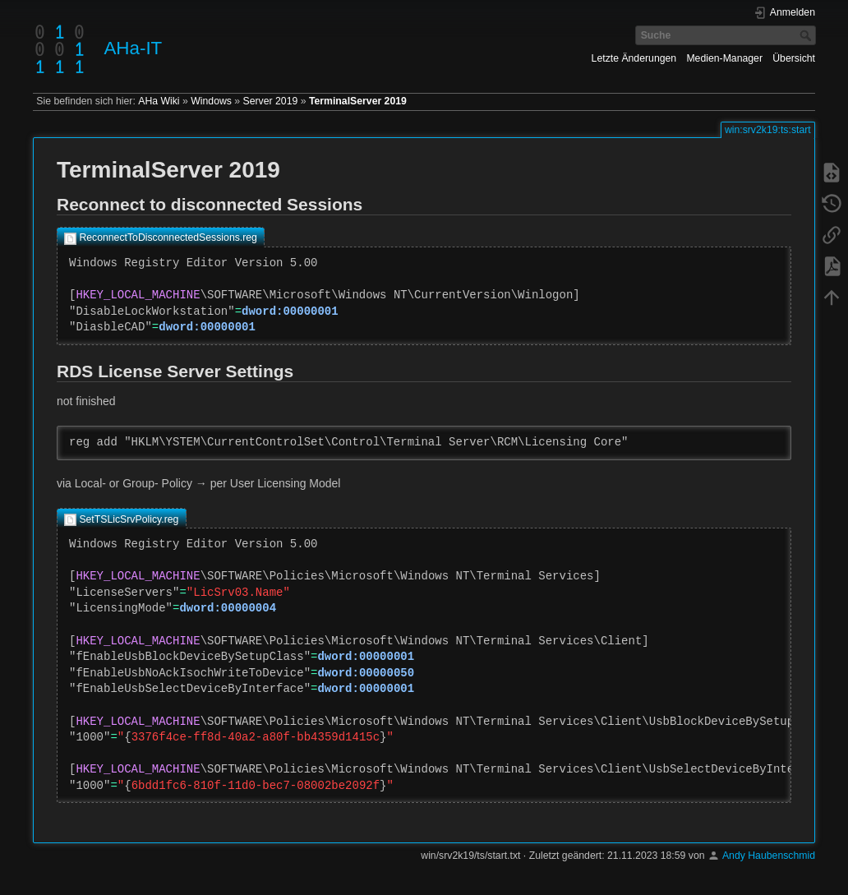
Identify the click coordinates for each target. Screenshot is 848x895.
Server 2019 (270, 101)
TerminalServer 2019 (358, 101)
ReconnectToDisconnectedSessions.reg (168, 237)
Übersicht (793, 58)
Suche (807, 35)
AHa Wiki (158, 101)
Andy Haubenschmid (768, 855)
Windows (211, 101)
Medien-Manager (724, 58)
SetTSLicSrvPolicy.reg (128, 519)
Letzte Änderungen (634, 58)
